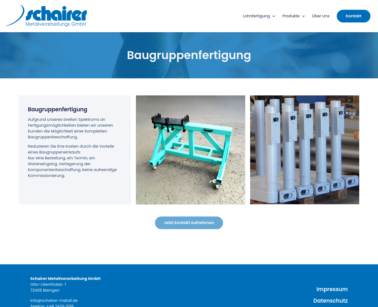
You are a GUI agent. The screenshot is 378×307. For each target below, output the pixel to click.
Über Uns (320, 16)
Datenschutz (330, 301)
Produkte (293, 16)
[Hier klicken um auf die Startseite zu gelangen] (46, 16)
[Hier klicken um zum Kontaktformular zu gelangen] (353, 16)
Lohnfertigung (259, 16)
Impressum (332, 289)
